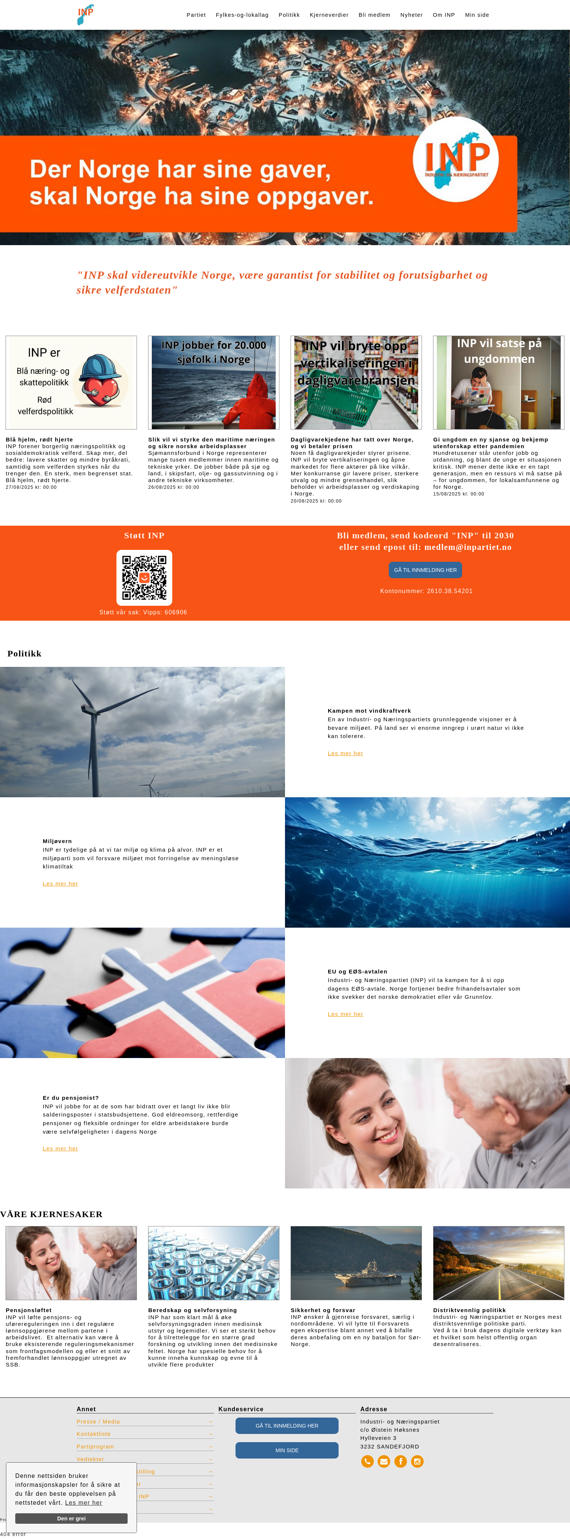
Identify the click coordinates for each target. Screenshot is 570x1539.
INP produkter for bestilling (116, 1472)
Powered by (25, 1520)
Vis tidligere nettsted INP (114, 1497)
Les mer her (84, 1503)
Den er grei (71, 1518)
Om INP (444, 15)
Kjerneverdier (329, 15)
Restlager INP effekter (109, 1485)
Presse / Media (99, 1422)
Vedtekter (91, 1459)
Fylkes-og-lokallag (242, 15)
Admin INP (92, 1510)
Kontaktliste (94, 1434)
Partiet (196, 15)
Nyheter (411, 15)
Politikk (289, 15)
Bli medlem (375, 15)
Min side (477, 15)
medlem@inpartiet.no (468, 547)
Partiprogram (96, 1447)
